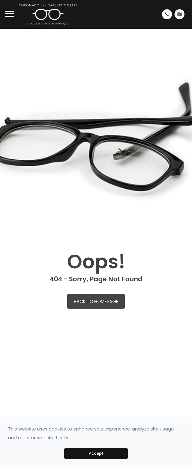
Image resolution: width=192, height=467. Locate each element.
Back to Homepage (96, 301)
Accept (96, 453)
